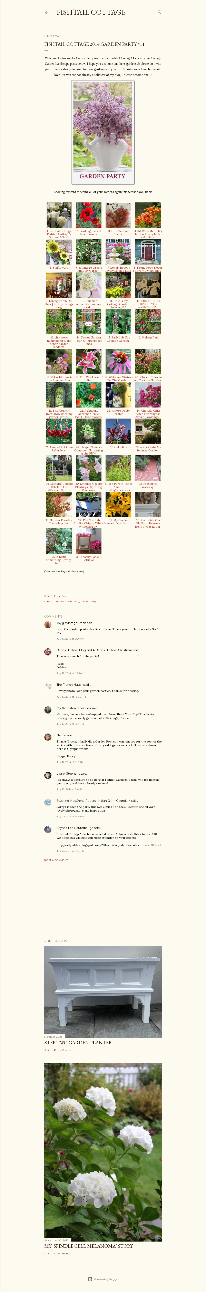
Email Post (60, 595)
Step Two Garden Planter (78, 1042)
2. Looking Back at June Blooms (88, 232)
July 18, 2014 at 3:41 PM (70, 789)
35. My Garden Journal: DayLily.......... (118, 521)
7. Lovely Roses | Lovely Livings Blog (118, 269)
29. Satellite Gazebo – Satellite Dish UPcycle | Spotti (59, 487)
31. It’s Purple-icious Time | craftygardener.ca (118, 487)
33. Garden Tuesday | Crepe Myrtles (59, 521)
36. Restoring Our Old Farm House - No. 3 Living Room (148, 523)
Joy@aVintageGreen (71, 623)
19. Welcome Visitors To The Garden (118, 378)
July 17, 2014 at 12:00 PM (71, 696)
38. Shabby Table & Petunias (89, 558)
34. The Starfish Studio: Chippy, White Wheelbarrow (89, 523)
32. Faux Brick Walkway (147, 485)
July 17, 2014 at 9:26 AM (70, 638)
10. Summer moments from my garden (88, 304)
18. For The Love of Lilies (88, 378)
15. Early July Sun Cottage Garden (118, 339)
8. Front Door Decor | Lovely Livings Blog (148, 269)
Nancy (61, 735)
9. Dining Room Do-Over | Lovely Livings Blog (59, 304)
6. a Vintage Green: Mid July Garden (88, 269)
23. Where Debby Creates (118, 412)
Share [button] (47, 595)
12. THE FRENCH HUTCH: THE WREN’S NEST (148, 304)
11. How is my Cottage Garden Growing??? (118, 304)
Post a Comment (56, 860)
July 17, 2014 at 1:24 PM (70, 723)
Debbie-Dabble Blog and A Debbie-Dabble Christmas (94, 650)
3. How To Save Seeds (118, 232)
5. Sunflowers (59, 267)
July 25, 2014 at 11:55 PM (71, 850)
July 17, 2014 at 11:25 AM (70, 673)
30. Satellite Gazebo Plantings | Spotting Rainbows (89, 487)
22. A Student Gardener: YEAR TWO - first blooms (88, 414)
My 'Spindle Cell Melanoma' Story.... (90, 1246)
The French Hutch (69, 685)
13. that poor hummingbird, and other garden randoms (59, 342)
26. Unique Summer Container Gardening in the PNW (88, 450)
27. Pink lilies (118, 447)
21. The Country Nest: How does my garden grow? (59, 414)
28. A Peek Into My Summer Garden (148, 448)
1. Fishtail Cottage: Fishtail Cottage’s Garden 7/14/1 (59, 234)
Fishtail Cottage (91, 12)
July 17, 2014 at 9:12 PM (70, 762)
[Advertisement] (103, 900)
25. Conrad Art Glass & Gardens (59, 448)
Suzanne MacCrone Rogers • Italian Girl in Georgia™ (93, 801)
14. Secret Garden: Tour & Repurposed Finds (88, 341)
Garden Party (88, 601)
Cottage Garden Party (66, 601)
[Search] (159, 11)
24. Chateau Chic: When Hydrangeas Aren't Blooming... (147, 414)
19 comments (62, 1253)
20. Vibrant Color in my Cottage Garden (148, 378)
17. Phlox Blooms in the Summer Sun (59, 378)
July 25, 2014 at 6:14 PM (70, 816)
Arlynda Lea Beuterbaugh (75, 828)
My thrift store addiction (74, 708)
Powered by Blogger (103, 1279)
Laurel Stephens (68, 773)
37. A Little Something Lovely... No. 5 (59, 560)
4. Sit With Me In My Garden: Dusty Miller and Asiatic (148, 234)
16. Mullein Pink (148, 337)
